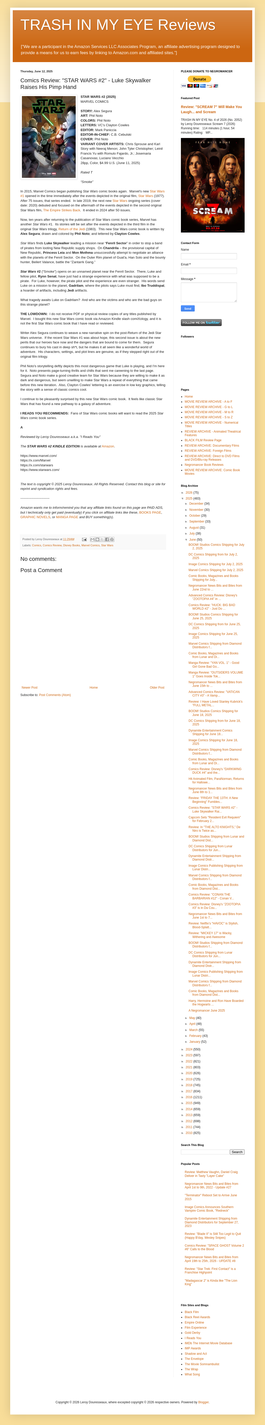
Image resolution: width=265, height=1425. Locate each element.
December (196, 503)
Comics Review (52, 545)
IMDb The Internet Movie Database (208, 1343)
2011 (189, 1127)
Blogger (203, 1402)
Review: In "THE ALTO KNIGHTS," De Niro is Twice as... (214, 828)
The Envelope (194, 1359)
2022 (189, 1061)
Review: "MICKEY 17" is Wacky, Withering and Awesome (210, 935)
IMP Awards (193, 1348)
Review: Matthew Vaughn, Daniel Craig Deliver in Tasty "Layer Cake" (211, 1173)
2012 (189, 1121)
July (192, 533)
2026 (189, 492)
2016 (189, 1097)
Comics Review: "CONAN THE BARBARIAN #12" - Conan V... (211, 896)
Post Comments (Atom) (55, 695)
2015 (189, 1103)
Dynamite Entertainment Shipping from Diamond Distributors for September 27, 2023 (211, 1222)
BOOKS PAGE (150, 512)
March (194, 1030)
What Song (192, 1374)
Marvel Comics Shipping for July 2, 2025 (216, 570)
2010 (189, 1133)
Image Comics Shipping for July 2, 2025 (216, 564)
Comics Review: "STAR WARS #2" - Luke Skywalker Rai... (213, 809)
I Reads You (193, 1338)
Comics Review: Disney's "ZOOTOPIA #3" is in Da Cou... (214, 906)
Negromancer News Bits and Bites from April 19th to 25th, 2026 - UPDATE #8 (211, 1258)
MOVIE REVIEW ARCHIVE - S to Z (209, 417)
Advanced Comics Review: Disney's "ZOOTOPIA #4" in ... (213, 597)
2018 (189, 1085)
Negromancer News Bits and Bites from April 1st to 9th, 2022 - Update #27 (211, 1185)
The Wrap (191, 1369)
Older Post (157, 687)
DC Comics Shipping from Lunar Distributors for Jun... (210, 848)
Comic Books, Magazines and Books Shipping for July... (213, 577)
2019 (189, 1079)
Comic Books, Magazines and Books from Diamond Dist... (213, 886)
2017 (189, 1091)
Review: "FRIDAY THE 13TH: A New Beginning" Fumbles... (213, 799)
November (196, 510)
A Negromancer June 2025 (207, 1010)
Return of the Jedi (72, 229)
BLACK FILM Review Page (203, 440)
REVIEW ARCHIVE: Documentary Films (212, 445)
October (195, 515)
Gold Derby (192, 1333)
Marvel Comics (91, 545)
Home (94, 687)
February (195, 1036)
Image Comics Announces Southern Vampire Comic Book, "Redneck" (209, 1208)
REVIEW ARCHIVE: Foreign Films (208, 451)
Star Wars (145, 196)
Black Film (192, 1312)
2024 (189, 1049)
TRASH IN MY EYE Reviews (118, 24)
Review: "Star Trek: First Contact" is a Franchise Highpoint (210, 1270)
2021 (189, 1067)
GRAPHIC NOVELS (35, 517)
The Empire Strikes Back (61, 210)
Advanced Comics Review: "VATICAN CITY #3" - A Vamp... (214, 693)
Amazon (108, 446)
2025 (189, 498)
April (192, 1024)
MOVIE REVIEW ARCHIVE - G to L (209, 407)
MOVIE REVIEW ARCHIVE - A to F (208, 401)
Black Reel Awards (197, 1317)
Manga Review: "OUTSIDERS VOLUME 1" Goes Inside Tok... (216, 674)
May (192, 1018)
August (194, 527)
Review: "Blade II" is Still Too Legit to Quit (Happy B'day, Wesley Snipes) (213, 1235)
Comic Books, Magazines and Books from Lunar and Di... (213, 655)
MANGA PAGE (67, 517)
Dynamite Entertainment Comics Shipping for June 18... (210, 732)
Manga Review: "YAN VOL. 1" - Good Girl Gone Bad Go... (214, 664)
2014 (189, 1109)
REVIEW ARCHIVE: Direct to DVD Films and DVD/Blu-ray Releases (212, 457)
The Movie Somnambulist (202, 1364)
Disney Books (71, 545)
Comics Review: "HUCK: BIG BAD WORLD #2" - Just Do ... (212, 606)
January (195, 1042)
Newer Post (29, 687)
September (197, 521)
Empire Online (194, 1322)
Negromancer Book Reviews (204, 465)
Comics (36, 545)
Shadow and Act (196, 1354)
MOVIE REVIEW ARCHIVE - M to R (209, 412)
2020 (189, 1073)
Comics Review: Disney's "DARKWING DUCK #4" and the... (215, 770)
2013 (189, 1115)
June (193, 539)
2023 (189, 1055)
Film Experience (196, 1327)
